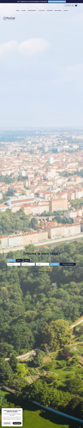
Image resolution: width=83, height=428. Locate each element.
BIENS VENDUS (58, 10)
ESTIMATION (50, 10)
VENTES (18, 10)
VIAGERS (24, 10)
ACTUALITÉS (42, 10)
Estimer (27, 260)
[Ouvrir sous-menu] (37, 10)
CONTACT (65, 10)
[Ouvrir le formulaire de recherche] (54, 264)
